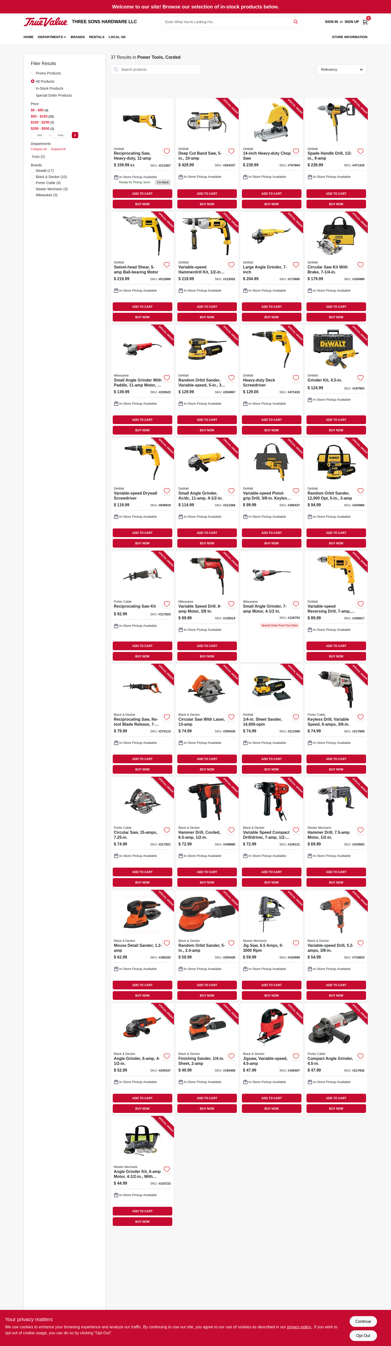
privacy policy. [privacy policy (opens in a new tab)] (299, 1327)
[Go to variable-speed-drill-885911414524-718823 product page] (336, 946)
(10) (51, 177)
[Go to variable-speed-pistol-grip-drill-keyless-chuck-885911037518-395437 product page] (271, 493)
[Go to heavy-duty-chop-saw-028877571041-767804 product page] (271, 154)
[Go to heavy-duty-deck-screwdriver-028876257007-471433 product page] (271, 380)
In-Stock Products (50, 88)
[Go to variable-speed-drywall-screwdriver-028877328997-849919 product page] (142, 493)
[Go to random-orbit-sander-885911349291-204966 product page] (336, 493)
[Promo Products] (32, 73)
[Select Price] (75, 135)
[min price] (39, 135)
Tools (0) (38, 157)
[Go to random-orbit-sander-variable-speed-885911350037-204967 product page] (207, 380)
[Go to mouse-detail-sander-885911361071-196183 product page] (142, 946)
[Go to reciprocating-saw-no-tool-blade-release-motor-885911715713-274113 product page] (142, 719)
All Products (45, 81)
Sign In (331, 22)
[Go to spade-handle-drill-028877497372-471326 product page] (336, 154)
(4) (48, 183)
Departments (50, 37)
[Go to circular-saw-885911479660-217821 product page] (142, 833)
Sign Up (352, 22)
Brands (78, 37)
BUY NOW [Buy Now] (142, 204)
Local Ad (117, 37)
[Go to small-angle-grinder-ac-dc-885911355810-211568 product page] (207, 493)
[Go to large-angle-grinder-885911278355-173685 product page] (271, 267)
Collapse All (39, 149)
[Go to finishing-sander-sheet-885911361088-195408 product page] (207, 1059)
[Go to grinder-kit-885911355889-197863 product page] (336, 380)
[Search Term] (231, 22)
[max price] (60, 135)
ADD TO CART (142, 193)
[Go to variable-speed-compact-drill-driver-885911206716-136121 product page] (271, 833)
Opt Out (363, 1336)
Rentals (96, 37)
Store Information (349, 37)
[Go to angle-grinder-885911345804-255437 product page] (142, 1059)
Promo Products (48, 73)
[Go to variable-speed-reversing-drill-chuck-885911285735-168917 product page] (336, 606)
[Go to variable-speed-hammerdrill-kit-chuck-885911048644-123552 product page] (207, 267)
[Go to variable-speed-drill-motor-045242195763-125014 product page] (207, 606)
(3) (52, 189)
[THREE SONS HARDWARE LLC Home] (46, 21)
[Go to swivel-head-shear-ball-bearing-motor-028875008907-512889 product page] (142, 267)
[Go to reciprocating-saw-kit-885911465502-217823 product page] (142, 606)
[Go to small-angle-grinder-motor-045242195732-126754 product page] (271, 606)
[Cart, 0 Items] (365, 21)
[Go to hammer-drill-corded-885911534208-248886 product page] (207, 833)
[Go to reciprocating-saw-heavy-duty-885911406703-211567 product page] (142, 154)
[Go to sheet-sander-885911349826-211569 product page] (271, 719)
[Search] (296, 21)
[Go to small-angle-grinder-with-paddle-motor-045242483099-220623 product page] (142, 380)
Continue (363, 1321)
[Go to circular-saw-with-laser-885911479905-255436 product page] (207, 719)
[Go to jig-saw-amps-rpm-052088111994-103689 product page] (271, 946)
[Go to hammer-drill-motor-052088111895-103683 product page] (336, 833)
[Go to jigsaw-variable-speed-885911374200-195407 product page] (271, 1059)
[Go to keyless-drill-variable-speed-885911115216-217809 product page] (336, 719)
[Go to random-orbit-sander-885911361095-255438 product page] (207, 946)
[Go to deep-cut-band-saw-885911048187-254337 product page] (207, 154)
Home (29, 37)
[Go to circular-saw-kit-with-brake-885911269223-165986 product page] (336, 267)
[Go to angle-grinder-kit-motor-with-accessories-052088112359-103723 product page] (142, 1172)
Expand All (58, 149)
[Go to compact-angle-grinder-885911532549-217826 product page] (336, 1059)
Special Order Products (54, 95)
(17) (45, 171)
